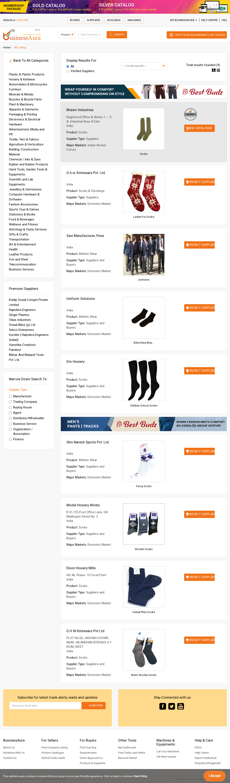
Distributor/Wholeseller (26, 418)
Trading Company (23, 402)
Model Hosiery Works (83, 505)
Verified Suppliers (80, 71)
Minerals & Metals (21, 94)
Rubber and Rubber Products (28, 164)
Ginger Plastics (19, 315)
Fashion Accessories (23, 204)
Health (13, 249)
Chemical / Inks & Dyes (25, 159)
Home (6, 47)
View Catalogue (199, 128)
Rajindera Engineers (22, 310)
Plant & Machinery (21, 104)
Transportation (19, 239)
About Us (9, 747)
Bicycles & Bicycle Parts (25, 99)
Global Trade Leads (53, 757)
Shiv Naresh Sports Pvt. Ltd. (88, 442)
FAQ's (198, 747)
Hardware (15, 124)
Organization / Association (20, 431)
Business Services (21, 269)
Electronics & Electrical (24, 119)
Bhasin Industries (80, 110)
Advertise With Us (14, 752)
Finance (16, 439)
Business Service (22, 424)
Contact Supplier (201, 182)
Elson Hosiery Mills (81, 568)
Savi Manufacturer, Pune (85, 236)
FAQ (224, 20)
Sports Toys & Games (24, 209)
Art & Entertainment (22, 244)
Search (119, 34)
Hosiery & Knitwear (22, 79)
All (70, 66)
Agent (15, 413)
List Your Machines (167, 751)
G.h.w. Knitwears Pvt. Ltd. (86, 173)
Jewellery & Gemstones (25, 189)
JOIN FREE (22, 20)
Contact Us (9, 757)
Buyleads (114, 20)
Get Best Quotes (166, 756)
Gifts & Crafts (18, 234)
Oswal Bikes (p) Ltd (22, 325)
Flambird (15, 350)
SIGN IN (7, 20)
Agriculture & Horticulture (26, 144)
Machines (134, 20)
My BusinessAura (183, 20)
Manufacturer (20, 396)
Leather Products (21, 254)
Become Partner (127, 757)
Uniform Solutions (80, 298)
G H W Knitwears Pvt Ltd (85, 631)
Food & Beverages (21, 219)
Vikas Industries (20, 320)
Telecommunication (22, 264)
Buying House (20, 407)
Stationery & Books (22, 214)
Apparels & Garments (23, 109)
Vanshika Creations (22, 345)
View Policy (140, 776)
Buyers (75, 20)
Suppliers (93, 20)
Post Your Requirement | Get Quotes (200, 34)
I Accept (215, 776)
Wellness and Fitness (23, 224)
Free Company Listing (54, 747)
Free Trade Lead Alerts (131, 752)
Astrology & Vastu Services (28, 229)
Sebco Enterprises (21, 330)
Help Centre (209, 20)
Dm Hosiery (75, 361)
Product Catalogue (52, 752)
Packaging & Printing (23, 114)
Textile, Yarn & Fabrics (24, 139)
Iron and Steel (18, 259)
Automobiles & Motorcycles (28, 84)
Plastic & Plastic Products (26, 74)
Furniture (15, 89)
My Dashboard (127, 747)
